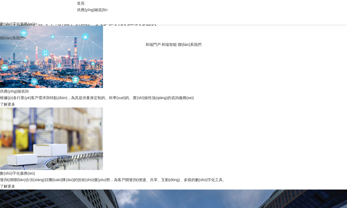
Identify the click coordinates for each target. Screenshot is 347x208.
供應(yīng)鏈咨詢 (92, 10)
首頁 (81, 3)
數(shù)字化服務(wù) (18, 24)
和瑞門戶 (153, 44)
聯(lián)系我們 (13, 38)
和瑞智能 (169, 44)
